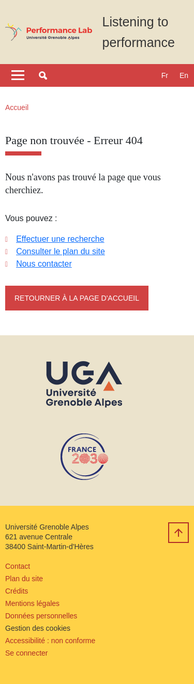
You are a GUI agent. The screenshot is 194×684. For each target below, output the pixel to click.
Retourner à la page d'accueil (76, 298)
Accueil (16, 107)
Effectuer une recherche (60, 239)
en (184, 75)
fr (164, 75)
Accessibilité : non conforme (50, 640)
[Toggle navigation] (18, 75)
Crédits (16, 591)
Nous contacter (44, 263)
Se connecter (26, 653)
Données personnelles (41, 616)
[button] (43, 75)
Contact (17, 566)
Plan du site (24, 578)
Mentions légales (32, 603)
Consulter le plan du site (60, 251)
